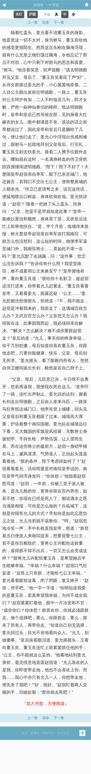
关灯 (19, 14)
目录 (45, 22)
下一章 (59, 22)
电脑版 (35, 733)
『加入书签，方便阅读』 (45, 703)
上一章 (32, 22)
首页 (25, 733)
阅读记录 (63, 733)
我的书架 (48, 733)
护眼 (32, 14)
